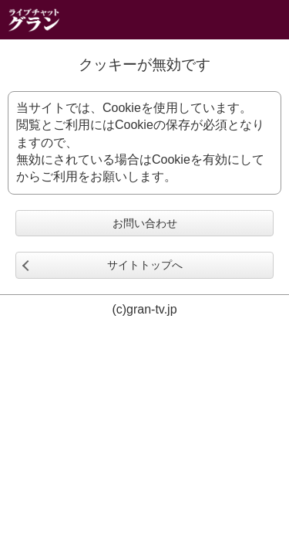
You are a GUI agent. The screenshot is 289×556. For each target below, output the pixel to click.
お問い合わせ (145, 223)
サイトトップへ (145, 265)
